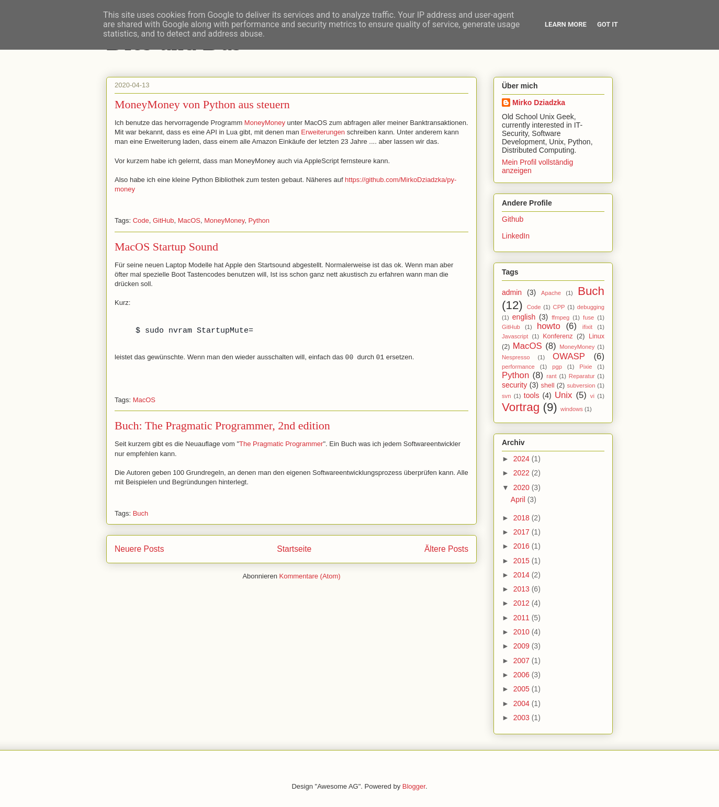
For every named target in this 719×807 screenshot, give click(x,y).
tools (532, 395)
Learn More (566, 24)
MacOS (189, 220)
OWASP (569, 356)
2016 (522, 546)
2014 (522, 575)
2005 (522, 689)
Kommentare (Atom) (310, 576)
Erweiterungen (323, 132)
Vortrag (521, 407)
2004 (522, 703)
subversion (581, 385)
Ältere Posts (446, 548)
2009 (522, 646)
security (514, 385)
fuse (588, 317)
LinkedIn (516, 236)
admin (512, 292)
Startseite (294, 548)
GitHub (163, 220)
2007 (522, 660)
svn (506, 396)
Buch (141, 513)
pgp (557, 366)
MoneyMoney (264, 123)
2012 (522, 603)
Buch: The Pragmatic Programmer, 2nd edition (222, 425)
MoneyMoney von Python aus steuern (202, 104)
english (523, 317)
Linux (596, 336)
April (519, 499)
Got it (607, 24)
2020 (522, 487)
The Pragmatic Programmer (281, 444)
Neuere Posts (139, 548)
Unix (563, 395)
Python (259, 220)
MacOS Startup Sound (166, 246)
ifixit (587, 327)
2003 (522, 717)
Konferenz (557, 336)
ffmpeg (560, 317)
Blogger (413, 786)
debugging (590, 307)
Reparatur (582, 376)
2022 (522, 473)
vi (592, 396)
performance (518, 366)
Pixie (585, 366)
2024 (522, 458)
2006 (522, 674)
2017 (522, 532)
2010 (522, 632)
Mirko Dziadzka (538, 102)
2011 (522, 617)
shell (548, 385)
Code (141, 220)
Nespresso (516, 357)
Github (512, 219)
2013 (522, 589)
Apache (551, 293)
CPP (559, 307)
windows (571, 409)
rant (551, 376)
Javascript (515, 336)
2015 (522, 560)
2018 (522, 518)
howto (548, 326)
